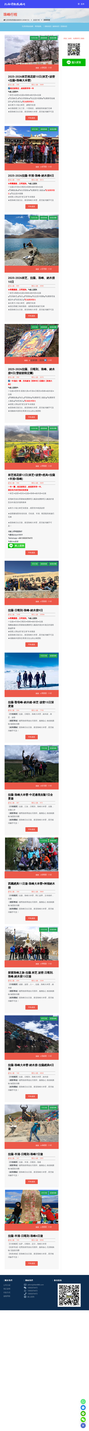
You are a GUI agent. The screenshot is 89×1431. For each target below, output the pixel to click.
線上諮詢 (30, 1297)
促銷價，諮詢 (38, 360)
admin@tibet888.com (35, 1285)
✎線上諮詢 (12, 92)
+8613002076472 (25, 538)
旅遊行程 (36, 20)
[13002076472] (25, 1291)
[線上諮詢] (25, 1297)
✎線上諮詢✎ (13, 388)
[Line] (83, 1413)
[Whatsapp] (83, 1401)
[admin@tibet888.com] (25, 1285)
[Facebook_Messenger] (83, 1407)
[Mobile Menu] (81, 4)
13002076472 (32, 1291)
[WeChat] (83, 1419)
